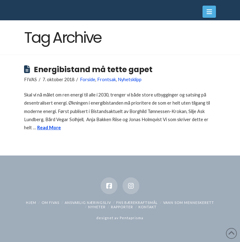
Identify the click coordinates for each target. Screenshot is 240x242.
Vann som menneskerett (188, 202)
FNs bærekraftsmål (137, 202)
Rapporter (122, 207)
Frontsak (106, 79)
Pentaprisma (131, 218)
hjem (31, 202)
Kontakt (147, 207)
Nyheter (97, 207)
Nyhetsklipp (130, 79)
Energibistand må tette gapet (93, 69)
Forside (87, 79)
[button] (209, 12)
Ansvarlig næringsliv (88, 202)
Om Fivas (50, 202)
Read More (49, 127)
